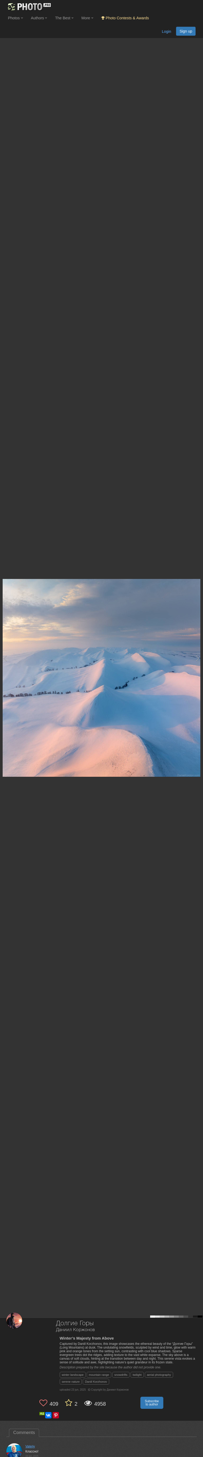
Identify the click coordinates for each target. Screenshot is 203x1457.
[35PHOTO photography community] (29, 6)
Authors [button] (39, 18)
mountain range (99, 1374)
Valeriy (30, 1446)
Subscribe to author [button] (152, 1402)
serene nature (71, 1381)
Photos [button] (15, 18)
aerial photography (159, 1374)
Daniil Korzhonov (96, 1381)
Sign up (185, 31)
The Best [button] (64, 18)
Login (166, 31)
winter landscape (73, 1374)
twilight (137, 1374)
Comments (24, 1432)
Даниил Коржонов (75, 1330)
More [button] (87, 18)
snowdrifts (121, 1374)
